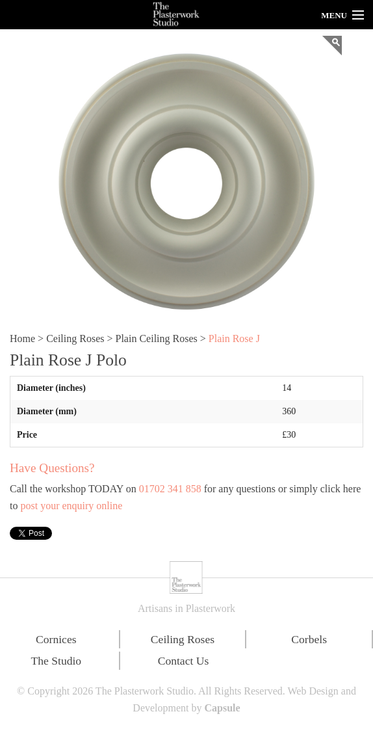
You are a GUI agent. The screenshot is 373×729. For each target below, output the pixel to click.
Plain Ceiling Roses (157, 338)
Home (22, 338)
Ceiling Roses (75, 338)
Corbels (309, 639)
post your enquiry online (71, 505)
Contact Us (183, 660)
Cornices (56, 639)
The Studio (56, 660)
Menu (334, 15)
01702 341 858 (170, 488)
